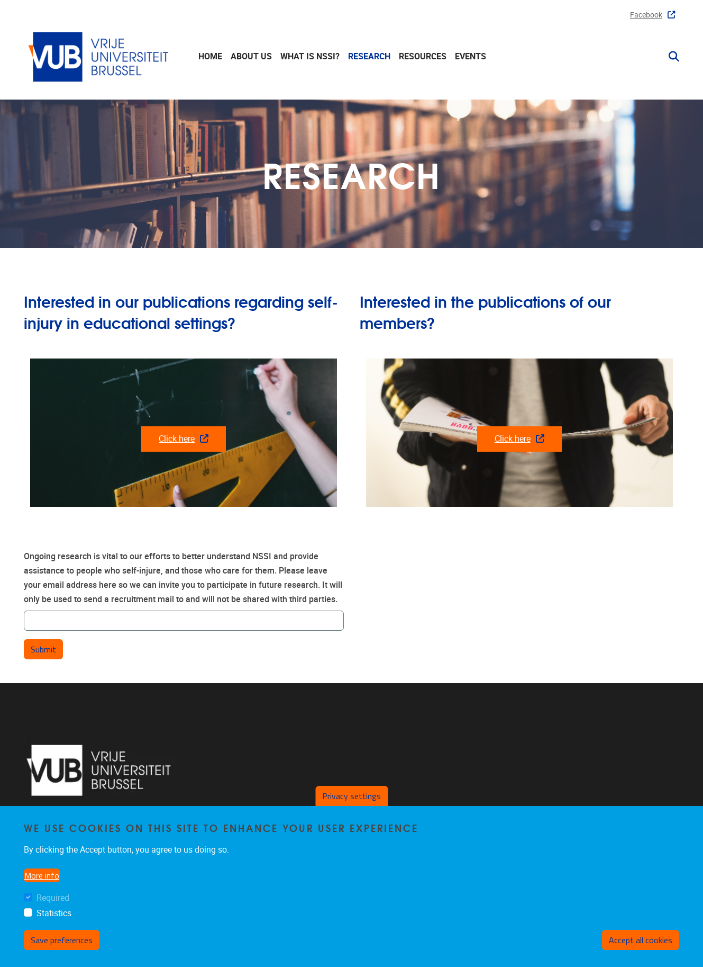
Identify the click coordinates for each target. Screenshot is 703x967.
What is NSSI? (310, 56)
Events (470, 56)
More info (41, 875)
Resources (422, 56)
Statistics (53, 913)
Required (52, 898)
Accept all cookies (640, 940)
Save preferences (62, 940)
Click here (183, 439)
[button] (669, 57)
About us (251, 56)
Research (369, 56)
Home (210, 56)
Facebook (652, 15)
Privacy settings (351, 796)
